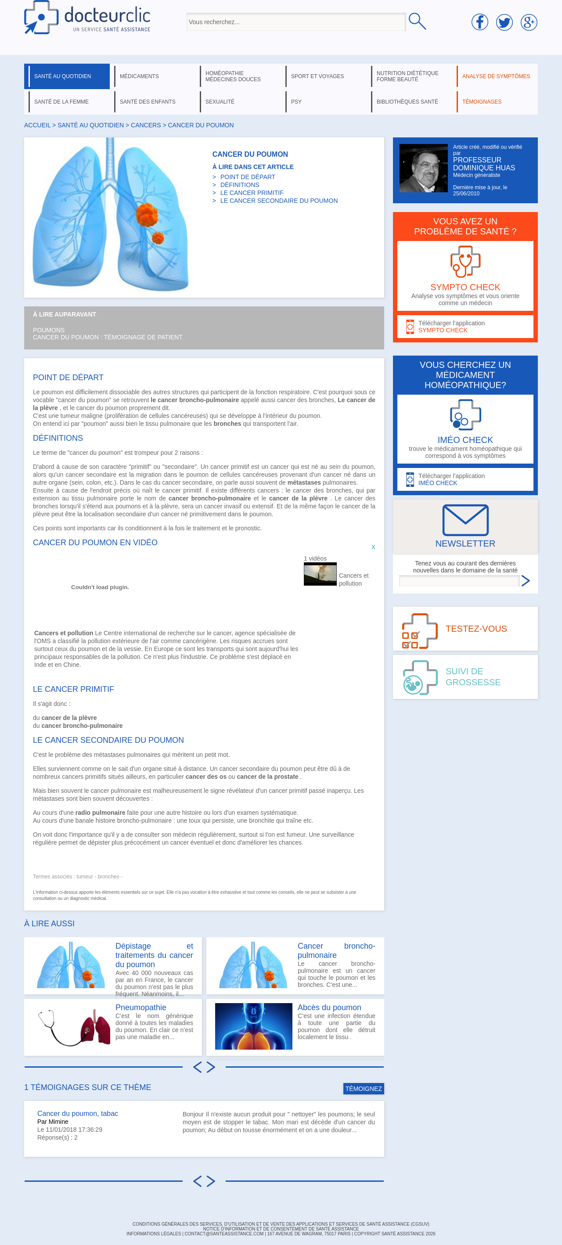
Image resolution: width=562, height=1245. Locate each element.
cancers (146, 125)
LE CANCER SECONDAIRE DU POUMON (279, 200)
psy (296, 102)
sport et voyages (317, 76)
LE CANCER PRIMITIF (252, 192)
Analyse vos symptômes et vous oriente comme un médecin (465, 275)
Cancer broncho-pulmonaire (336, 951)
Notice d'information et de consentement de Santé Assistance (281, 1229)
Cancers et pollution (354, 579)
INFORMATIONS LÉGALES (153, 1233)
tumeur (70, 415)
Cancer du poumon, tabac (77, 1113)
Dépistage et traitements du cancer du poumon (154, 955)
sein (335, 466)
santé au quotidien (62, 76)
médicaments (139, 76)
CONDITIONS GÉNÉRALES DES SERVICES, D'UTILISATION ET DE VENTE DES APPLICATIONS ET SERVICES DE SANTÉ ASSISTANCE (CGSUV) (281, 1224)
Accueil (37, 125)
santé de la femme (61, 102)
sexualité (219, 102)
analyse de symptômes (496, 76)
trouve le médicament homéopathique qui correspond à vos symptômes (465, 429)
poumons (128, 506)
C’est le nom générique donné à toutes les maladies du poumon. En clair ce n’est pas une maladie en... (113, 1026)
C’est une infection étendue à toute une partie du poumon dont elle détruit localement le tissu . (295, 1026)
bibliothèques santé (407, 102)
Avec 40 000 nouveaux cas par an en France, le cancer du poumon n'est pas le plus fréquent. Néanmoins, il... (113, 968)
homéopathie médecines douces (233, 76)
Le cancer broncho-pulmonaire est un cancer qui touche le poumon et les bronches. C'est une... (295, 965)
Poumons (49, 330)
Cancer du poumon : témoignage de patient (108, 337)
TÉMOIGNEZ (364, 1088)
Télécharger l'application (465, 327)
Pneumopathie (140, 1007)
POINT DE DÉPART (247, 176)
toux (194, 820)
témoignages (481, 102)
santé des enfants (148, 102)
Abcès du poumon (329, 1007)
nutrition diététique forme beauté (408, 76)
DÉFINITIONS (239, 184)
